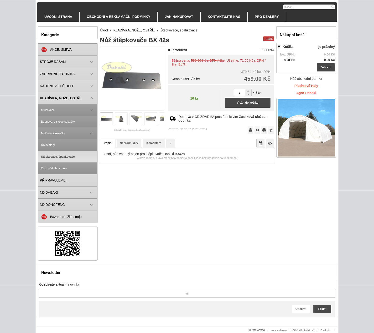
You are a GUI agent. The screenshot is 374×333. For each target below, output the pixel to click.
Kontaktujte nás (307, 330)
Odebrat (300, 309)
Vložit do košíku (248, 102)
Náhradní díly (129, 143)
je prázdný (326, 47)
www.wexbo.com (279, 330)
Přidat (322, 309)
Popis (108, 143)
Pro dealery (326, 330)
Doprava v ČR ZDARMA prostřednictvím (222, 118)
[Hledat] (332, 7)
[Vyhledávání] (309, 7)
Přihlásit (296, 330)
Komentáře (153, 143)
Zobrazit (326, 67)
